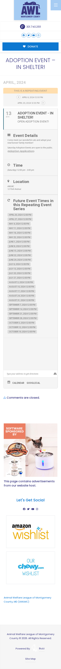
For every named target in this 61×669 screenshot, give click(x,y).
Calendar (18, 383)
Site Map (30, 658)
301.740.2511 (30, 27)
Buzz (42, 648)
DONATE (30, 46)
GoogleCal (33, 383)
